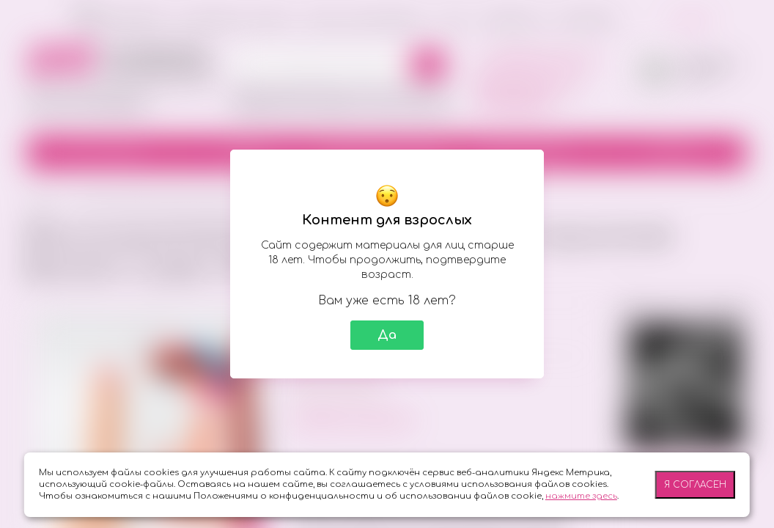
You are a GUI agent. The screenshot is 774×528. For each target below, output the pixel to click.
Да (387, 335)
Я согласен (695, 485)
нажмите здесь (581, 496)
